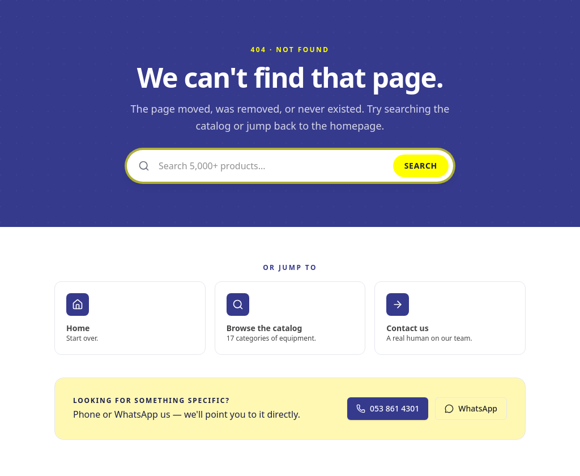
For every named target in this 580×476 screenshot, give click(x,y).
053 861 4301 (387, 408)
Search (420, 165)
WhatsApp (471, 408)
